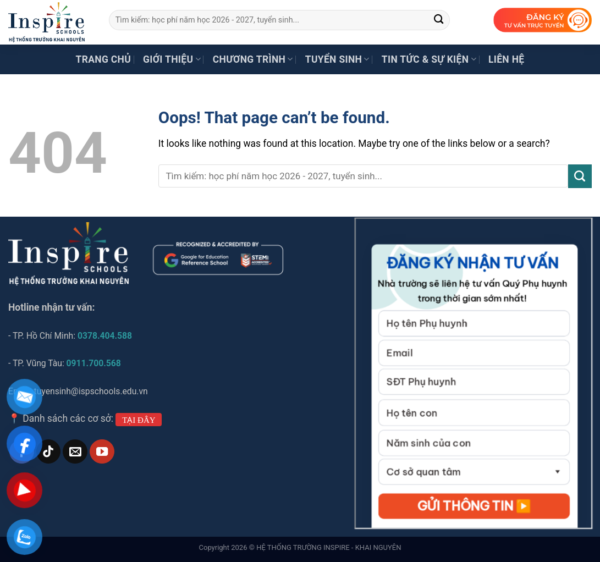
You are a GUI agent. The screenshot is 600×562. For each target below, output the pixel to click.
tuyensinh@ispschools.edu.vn (92, 391)
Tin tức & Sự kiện (429, 59)
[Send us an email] (75, 451)
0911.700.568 (94, 363)
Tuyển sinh (337, 59)
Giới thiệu (172, 59)
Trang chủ (103, 59)
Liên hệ (506, 59)
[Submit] (438, 20)
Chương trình (253, 59)
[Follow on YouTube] (102, 451)
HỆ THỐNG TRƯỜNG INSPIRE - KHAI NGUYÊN (328, 547)
